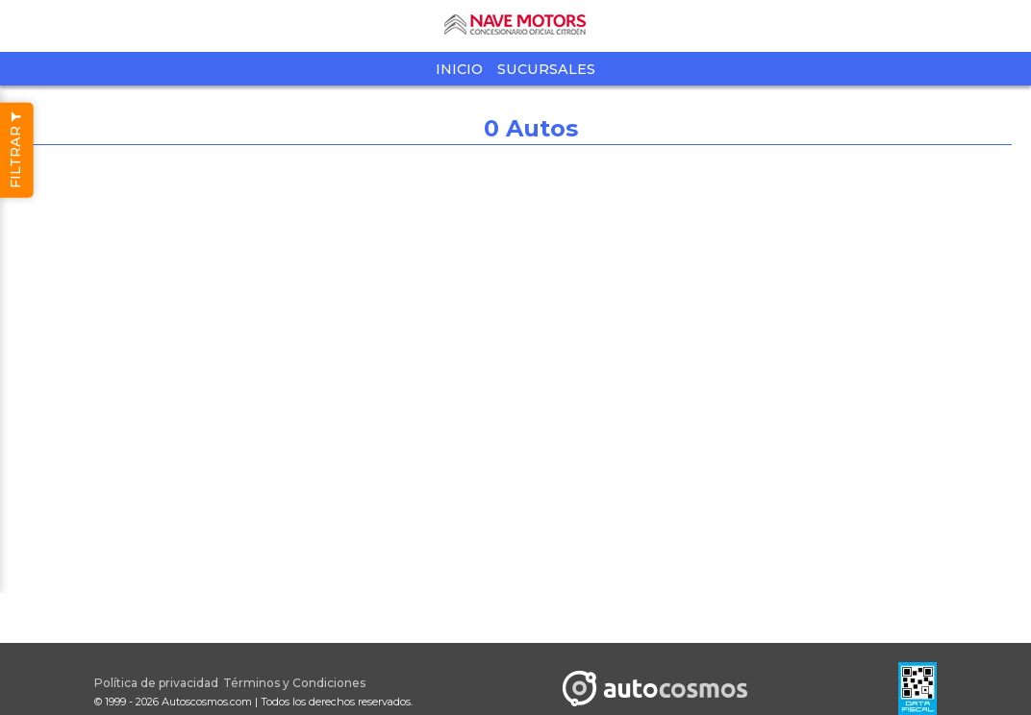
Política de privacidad (156, 683)
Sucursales (546, 69)
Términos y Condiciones (294, 683)
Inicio (459, 69)
